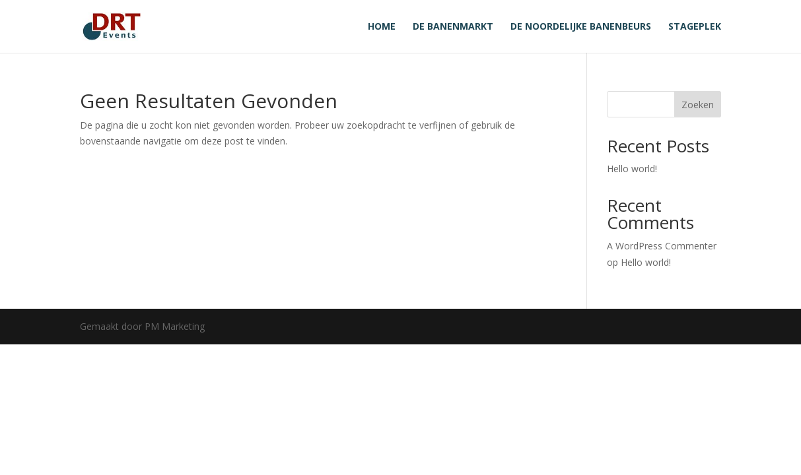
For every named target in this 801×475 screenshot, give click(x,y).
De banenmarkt (453, 27)
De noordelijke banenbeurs (580, 27)
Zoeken (697, 104)
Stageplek (694, 27)
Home (382, 27)
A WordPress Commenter (661, 245)
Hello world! (632, 168)
